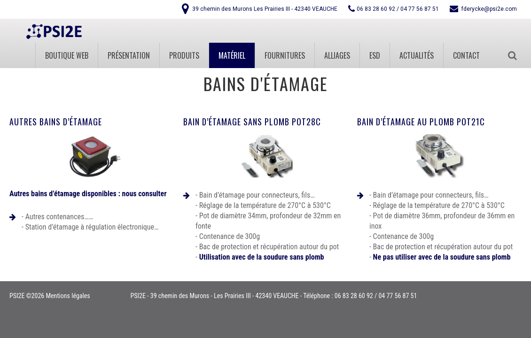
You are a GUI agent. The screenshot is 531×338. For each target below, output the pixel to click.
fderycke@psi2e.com (489, 9)
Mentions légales (68, 296)
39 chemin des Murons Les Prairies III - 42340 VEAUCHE (264, 9)
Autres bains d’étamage (55, 121)
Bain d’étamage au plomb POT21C (421, 121)
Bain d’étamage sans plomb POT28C (252, 121)
